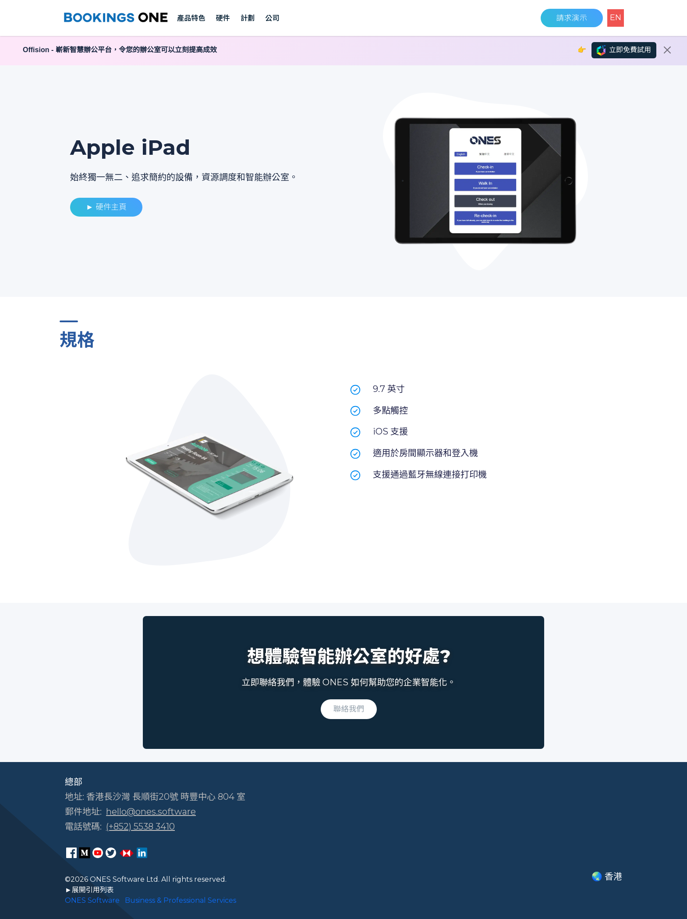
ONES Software (92, 900)
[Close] (667, 50)
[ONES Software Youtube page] (97, 852)
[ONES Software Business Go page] (126, 852)
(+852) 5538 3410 (140, 826)
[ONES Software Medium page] (84, 852)
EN (615, 17)
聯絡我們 (348, 708)
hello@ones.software (151, 811)
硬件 (223, 18)
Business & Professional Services (180, 900)
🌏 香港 (606, 876)
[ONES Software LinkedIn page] (142, 852)
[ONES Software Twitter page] (110, 852)
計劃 (248, 18)
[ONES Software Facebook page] (71, 852)
